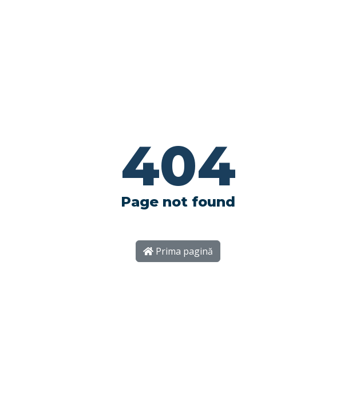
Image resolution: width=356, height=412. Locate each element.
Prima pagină (178, 251)
